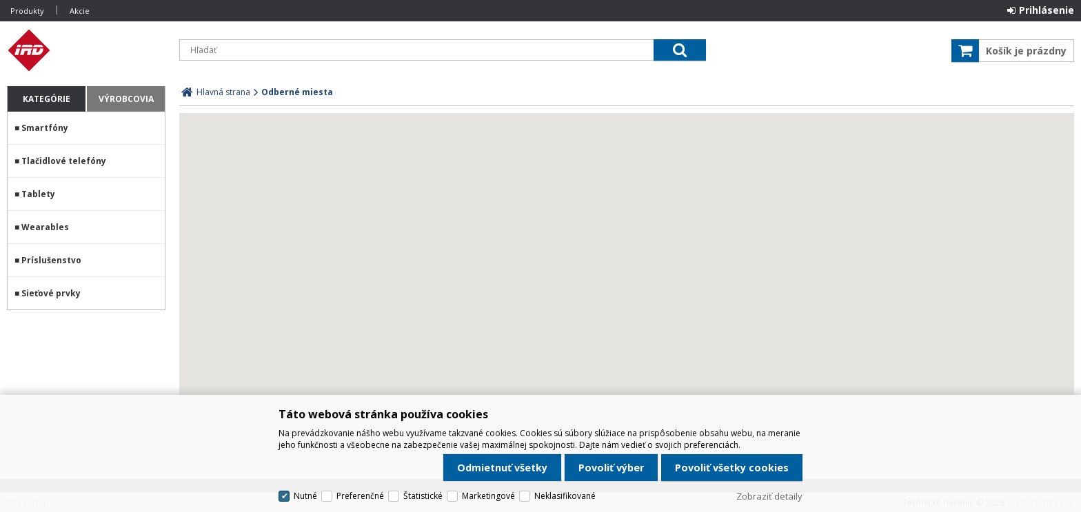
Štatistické (423, 496)
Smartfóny (44, 128)
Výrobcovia (126, 99)
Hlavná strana (223, 92)
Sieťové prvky (51, 293)
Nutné (305, 496)
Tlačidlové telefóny (63, 161)
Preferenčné (360, 496)
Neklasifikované (565, 496)
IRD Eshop (86, 50)
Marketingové (488, 496)
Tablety (38, 194)
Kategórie (46, 99)
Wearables (45, 227)
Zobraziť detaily (769, 496)
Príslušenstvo (51, 260)
